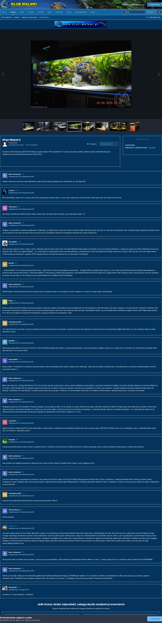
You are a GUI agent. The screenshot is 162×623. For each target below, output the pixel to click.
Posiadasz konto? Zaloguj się (133, 5)
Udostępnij (92, 144)
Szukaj (69, 12)
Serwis (93, 12)
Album (22, 12)
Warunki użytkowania (32, 620)
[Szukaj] (134, 12)
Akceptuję (155, 619)
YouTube (40, 12)
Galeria (13, 13)
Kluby (50, 12)
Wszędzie (150, 12)
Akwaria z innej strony (136, 147)
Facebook (59, 12)
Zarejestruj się (155, 4)
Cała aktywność (81, 12)
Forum (4, 12)
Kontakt (30, 12)
